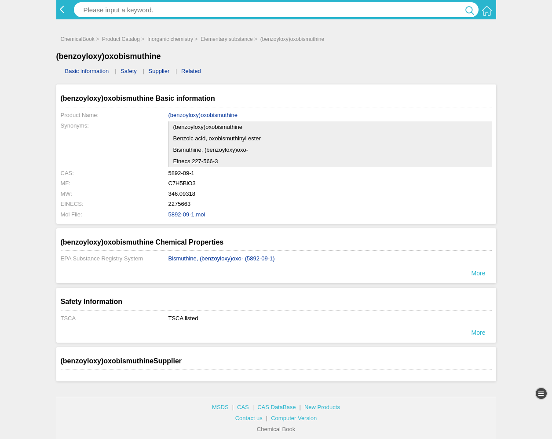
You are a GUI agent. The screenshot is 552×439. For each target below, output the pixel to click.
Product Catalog (121, 39)
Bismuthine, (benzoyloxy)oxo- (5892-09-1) (221, 258)
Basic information (87, 71)
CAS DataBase (276, 407)
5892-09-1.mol (186, 214)
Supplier (159, 71)
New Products (322, 407)
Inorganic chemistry (170, 39)
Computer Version (294, 418)
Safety (129, 71)
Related (191, 71)
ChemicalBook (78, 39)
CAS (243, 407)
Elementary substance (227, 39)
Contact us (249, 418)
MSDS (220, 407)
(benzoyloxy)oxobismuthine (292, 39)
